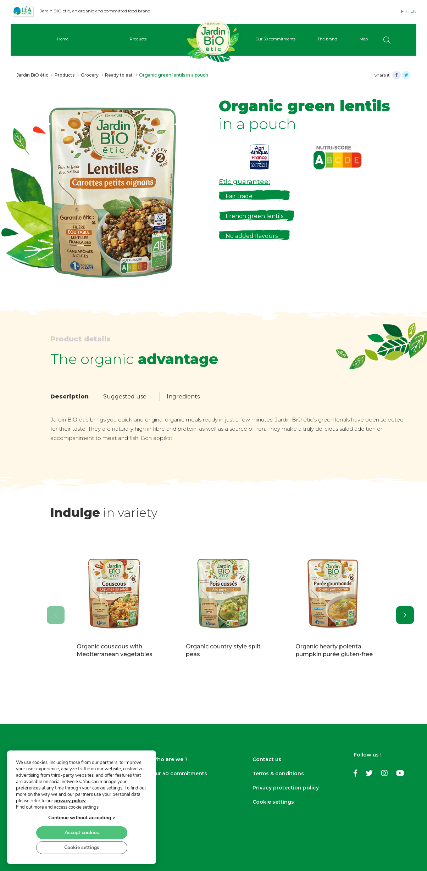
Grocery (90, 75)
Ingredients (183, 396)
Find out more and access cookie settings (57, 807)
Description (69, 396)
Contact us (267, 759)
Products (64, 75)
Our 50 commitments (179, 773)
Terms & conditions (278, 773)
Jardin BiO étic (32, 75)
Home (62, 39)
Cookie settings (273, 802)
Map (364, 39)
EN (413, 11)
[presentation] (56, 615)
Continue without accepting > (81, 817)
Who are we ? (169, 759)
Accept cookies (82, 832)
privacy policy (69, 800)
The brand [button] (327, 39)
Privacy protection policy (286, 788)
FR (404, 11)
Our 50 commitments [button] (275, 39)
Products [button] (138, 39)
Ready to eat (119, 75)
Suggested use (124, 396)
